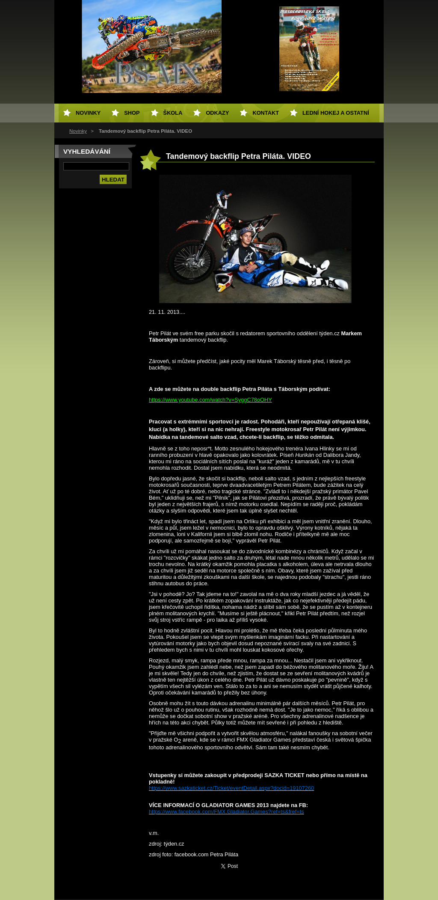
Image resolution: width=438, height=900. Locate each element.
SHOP (131, 113)
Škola (173, 113)
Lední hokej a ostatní (335, 113)
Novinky (78, 131)
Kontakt (265, 113)
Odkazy (217, 113)
